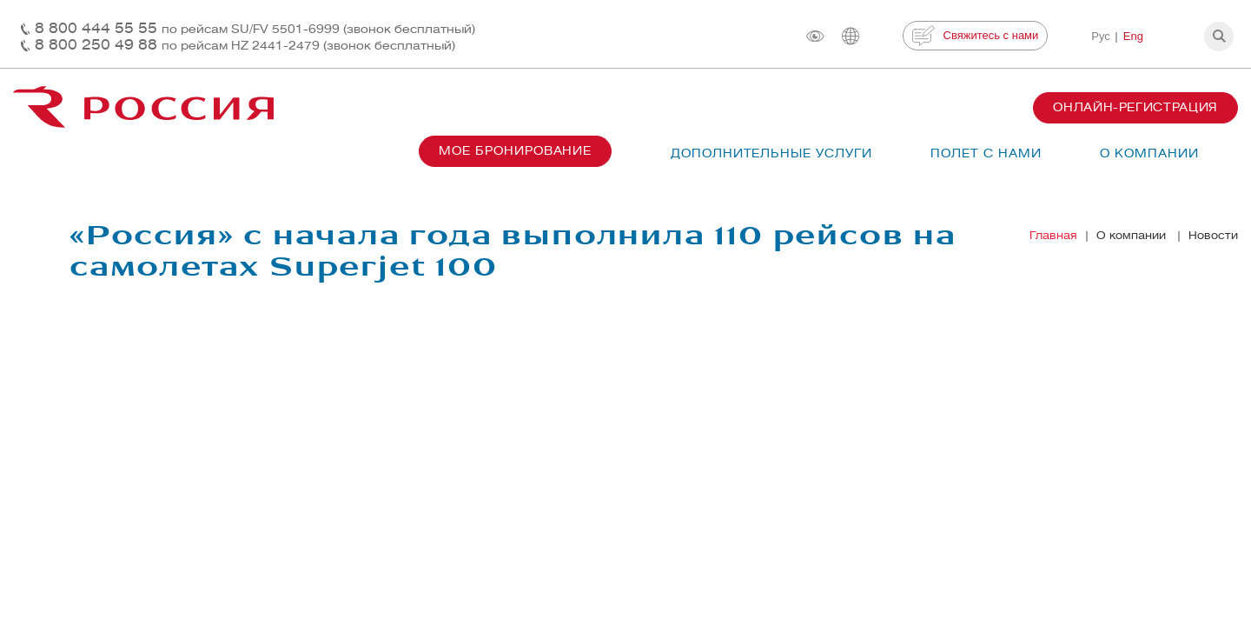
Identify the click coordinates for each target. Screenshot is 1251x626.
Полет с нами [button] (986, 153)
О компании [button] (1149, 153)
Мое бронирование (515, 150)
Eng (1133, 36)
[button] (1219, 36)
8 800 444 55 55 (255, 28)
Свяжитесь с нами (975, 35)
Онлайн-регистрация (1135, 107)
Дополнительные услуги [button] (771, 153)
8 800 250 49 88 (245, 45)
